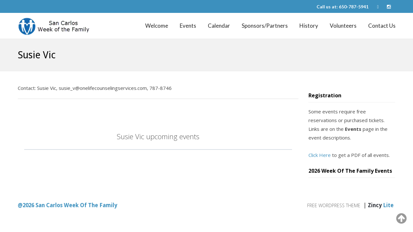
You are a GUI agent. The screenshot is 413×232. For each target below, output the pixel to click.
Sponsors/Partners (265, 25)
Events (188, 25)
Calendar (219, 25)
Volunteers (343, 25)
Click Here (319, 155)
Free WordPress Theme (333, 205)
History (308, 25)
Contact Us (382, 25)
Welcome (156, 25)
